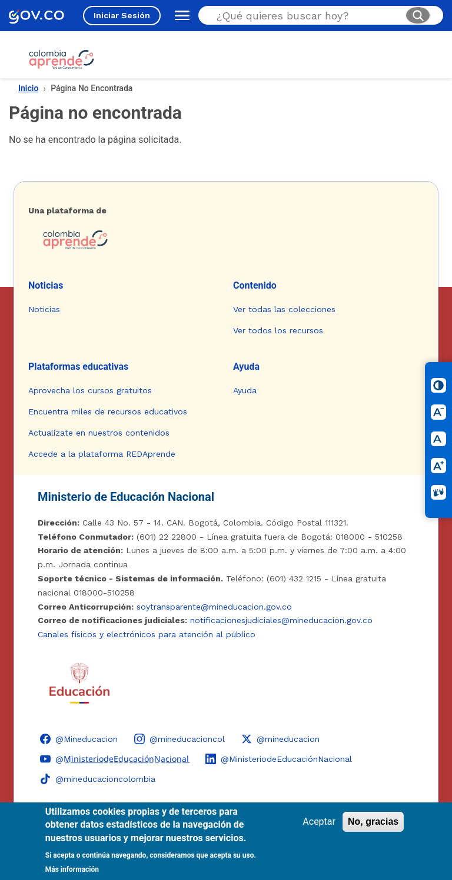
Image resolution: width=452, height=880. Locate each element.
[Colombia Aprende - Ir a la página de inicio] (226, 239)
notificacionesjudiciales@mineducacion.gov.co (281, 620)
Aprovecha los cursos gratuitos (90, 390)
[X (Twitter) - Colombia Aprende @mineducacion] (280, 738)
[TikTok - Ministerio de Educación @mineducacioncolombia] (98, 778)
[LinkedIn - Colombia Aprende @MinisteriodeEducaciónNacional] (278, 758)
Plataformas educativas (78, 366)
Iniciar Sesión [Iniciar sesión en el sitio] (122, 15)
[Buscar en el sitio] (306, 15)
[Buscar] (418, 15)
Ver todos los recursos (278, 330)
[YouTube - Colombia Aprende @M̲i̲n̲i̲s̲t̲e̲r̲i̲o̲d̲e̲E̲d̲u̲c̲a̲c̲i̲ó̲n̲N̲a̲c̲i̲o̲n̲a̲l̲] (114, 758)
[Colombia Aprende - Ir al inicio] (61, 59)
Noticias (45, 285)
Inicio (28, 88)
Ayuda (246, 366)
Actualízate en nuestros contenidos (99, 432)
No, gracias (373, 822)
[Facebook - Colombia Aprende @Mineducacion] (79, 738)
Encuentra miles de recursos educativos (107, 411)
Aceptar (319, 821)
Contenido (255, 285)
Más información (72, 869)
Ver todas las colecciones (284, 309)
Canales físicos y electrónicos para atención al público (146, 634)
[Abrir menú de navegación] (179, 15)
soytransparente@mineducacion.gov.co (214, 606)
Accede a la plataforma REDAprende (101, 454)
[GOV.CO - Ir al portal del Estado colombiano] (36, 15)
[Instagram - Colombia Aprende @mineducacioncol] (179, 738)
